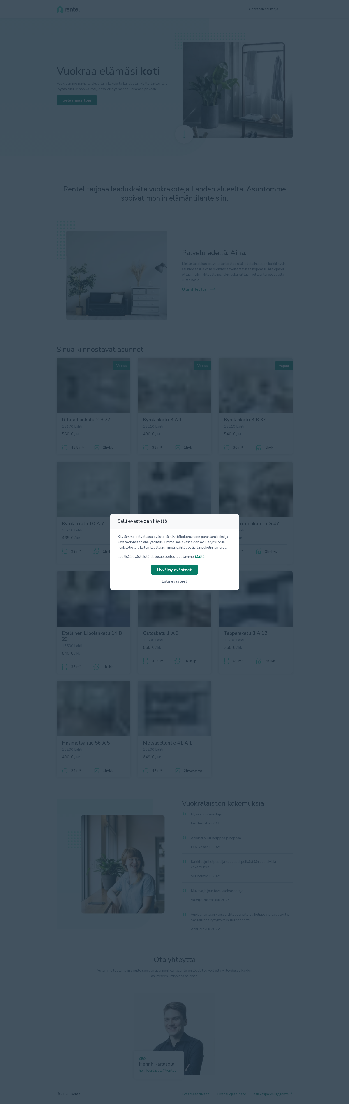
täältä (199, 556)
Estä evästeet (174, 581)
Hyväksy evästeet (174, 569)
